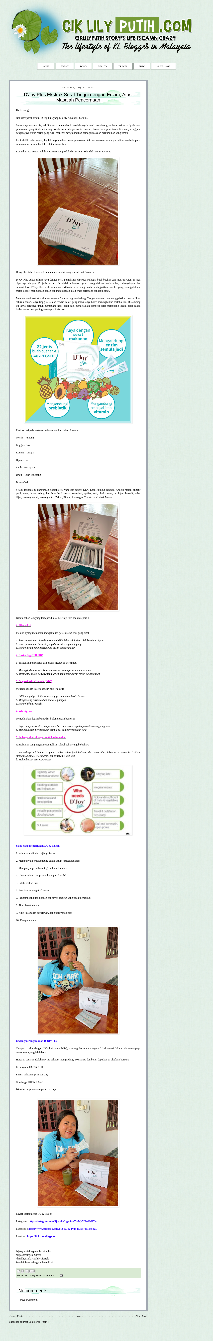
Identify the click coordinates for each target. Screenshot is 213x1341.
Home (79, 1316)
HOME (45, 66)
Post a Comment (28, 1299)
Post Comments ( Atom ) (36, 1322)
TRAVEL (122, 66)
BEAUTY (102, 66)
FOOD (83, 66)
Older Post (141, 1316)
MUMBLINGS (163, 66)
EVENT (65, 66)
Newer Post (16, 1316)
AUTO (142, 66)
